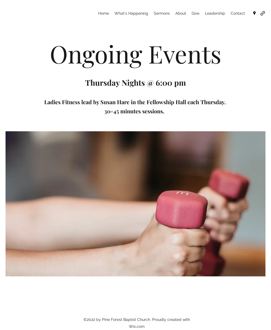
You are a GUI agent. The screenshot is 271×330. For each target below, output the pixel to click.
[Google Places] (254, 13)
